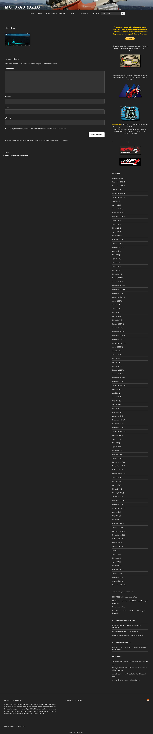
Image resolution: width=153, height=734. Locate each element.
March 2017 (116, 320)
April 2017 (115, 316)
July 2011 (115, 550)
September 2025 (118, 182)
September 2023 (118, 186)
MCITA (114, 635)
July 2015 (115, 393)
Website (8, 118)
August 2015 (116, 389)
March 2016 (116, 366)
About (40, 13)
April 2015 (115, 404)
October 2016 (117, 339)
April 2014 (115, 447)
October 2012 (116, 504)
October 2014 (117, 427)
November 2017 (117, 289)
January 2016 (116, 374)
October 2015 (117, 381)
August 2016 (116, 347)
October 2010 (117, 581)
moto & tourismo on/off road (121, 674)
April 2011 (115, 562)
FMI (113, 631)
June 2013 (115, 477)
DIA (113, 601)
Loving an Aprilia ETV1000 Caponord (124, 668)
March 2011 (116, 566)
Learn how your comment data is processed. (51, 140)
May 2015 (115, 401)
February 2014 (117, 454)
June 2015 (115, 397)
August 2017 (116, 301)
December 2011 (117, 531)
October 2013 (117, 470)
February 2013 (117, 493)
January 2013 (116, 496)
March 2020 (116, 236)
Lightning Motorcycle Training (122, 647)
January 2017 (116, 328)
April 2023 (115, 189)
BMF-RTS (115, 597)
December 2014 (117, 420)
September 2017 (117, 297)
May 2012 (115, 516)
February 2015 (117, 412)
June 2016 (115, 355)
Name (8, 96)
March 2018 (116, 274)
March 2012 (116, 520)
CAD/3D (95, 13)
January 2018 (116, 282)
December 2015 (117, 377)
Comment (9, 69)
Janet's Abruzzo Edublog (120, 661)
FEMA (114, 625)
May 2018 (115, 270)
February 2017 (117, 324)
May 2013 (115, 481)
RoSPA (114, 611)
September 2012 (117, 508)
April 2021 (115, 205)
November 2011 (117, 535)
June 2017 (115, 308)
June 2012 (115, 512)
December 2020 (117, 213)
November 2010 (117, 577)
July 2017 (115, 305)
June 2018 (115, 266)
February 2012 (117, 523)
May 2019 (115, 255)
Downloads (83, 13)
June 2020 (115, 224)
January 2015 (116, 416)
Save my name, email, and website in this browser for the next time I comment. (37, 129)
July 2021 (115, 201)
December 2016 (117, 332)
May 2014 (115, 443)
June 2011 (115, 554)
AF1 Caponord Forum (73, 700)
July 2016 (115, 351)
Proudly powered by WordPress (14, 726)
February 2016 (117, 370)
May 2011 (115, 558)
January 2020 (116, 243)
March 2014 (116, 450)
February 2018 (117, 278)
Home (32, 13)
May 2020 (115, 228)
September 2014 (117, 431)
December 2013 (117, 462)
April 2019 (115, 259)
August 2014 (116, 435)
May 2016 (115, 358)
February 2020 (117, 239)
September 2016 (117, 343)
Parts (73, 13)
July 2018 (115, 262)
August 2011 (116, 546)
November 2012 (117, 500)
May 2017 (115, 312)
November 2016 (117, 335)
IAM (113, 607)
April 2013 (115, 485)
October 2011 (116, 539)
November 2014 (117, 424)
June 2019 (115, 251)
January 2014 (116, 458)
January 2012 (116, 527)
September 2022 (117, 193)
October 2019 (117, 247)
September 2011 (117, 543)
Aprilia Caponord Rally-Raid (56, 13)
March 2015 (116, 408)
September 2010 (118, 585)
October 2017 (116, 293)
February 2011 (117, 569)
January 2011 (116, 573)
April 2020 (115, 232)
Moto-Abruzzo (22, 7)
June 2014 (115, 439)
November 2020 (117, 216)
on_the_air (115, 680)
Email (7, 107)
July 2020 (115, 220)
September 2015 (117, 385)
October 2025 (117, 178)
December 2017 (117, 285)
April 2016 (115, 362)
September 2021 (117, 197)
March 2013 (116, 489)
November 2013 (117, 466)
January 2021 (116, 209)
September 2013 (117, 473)
